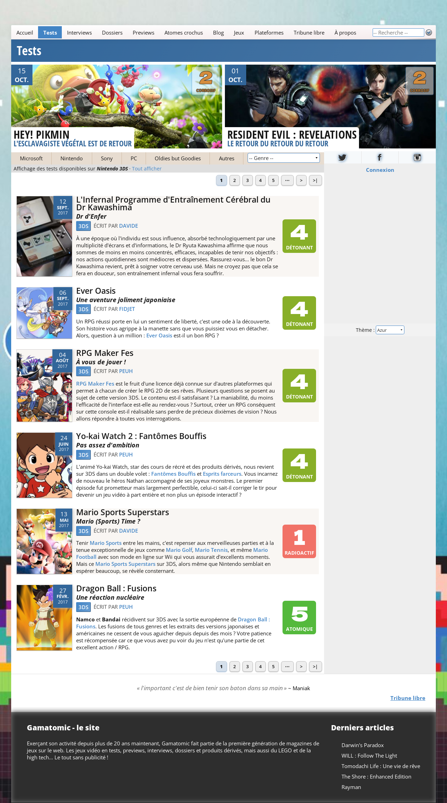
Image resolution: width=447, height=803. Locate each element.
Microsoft (31, 158)
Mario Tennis (211, 549)
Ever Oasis (96, 290)
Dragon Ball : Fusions (116, 588)
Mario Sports (106, 542)
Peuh (126, 370)
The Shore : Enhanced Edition (376, 776)
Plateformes (269, 32)
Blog (218, 32)
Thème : (380, 329)
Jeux (239, 32)
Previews (143, 32)
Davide (128, 225)
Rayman (351, 786)
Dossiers (112, 32)
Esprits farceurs (222, 473)
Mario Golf (179, 549)
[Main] (191, 32)
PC (134, 158)
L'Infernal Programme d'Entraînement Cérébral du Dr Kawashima (173, 203)
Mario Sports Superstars (122, 512)
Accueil (24, 32)
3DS (83, 225)
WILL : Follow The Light (369, 755)
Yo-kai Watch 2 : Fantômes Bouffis (141, 436)
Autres (226, 158)
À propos (345, 32)
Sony (107, 158)
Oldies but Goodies (178, 158)
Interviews (79, 32)
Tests (50, 32)
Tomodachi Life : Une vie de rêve (381, 765)
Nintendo (71, 158)
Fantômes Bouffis (173, 473)
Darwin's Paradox (363, 745)
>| (315, 180)
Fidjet (127, 308)
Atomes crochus (183, 32)
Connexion (380, 169)
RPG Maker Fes (104, 353)
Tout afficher (147, 169)
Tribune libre (309, 32)
